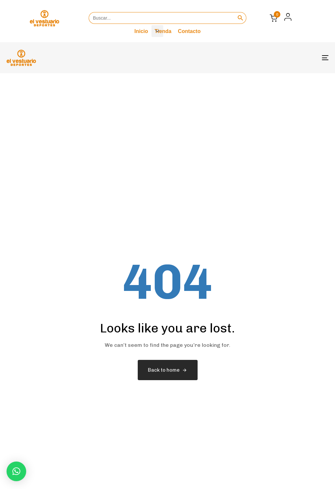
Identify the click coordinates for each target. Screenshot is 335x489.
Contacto (189, 31)
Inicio (141, 31)
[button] (286, 17)
